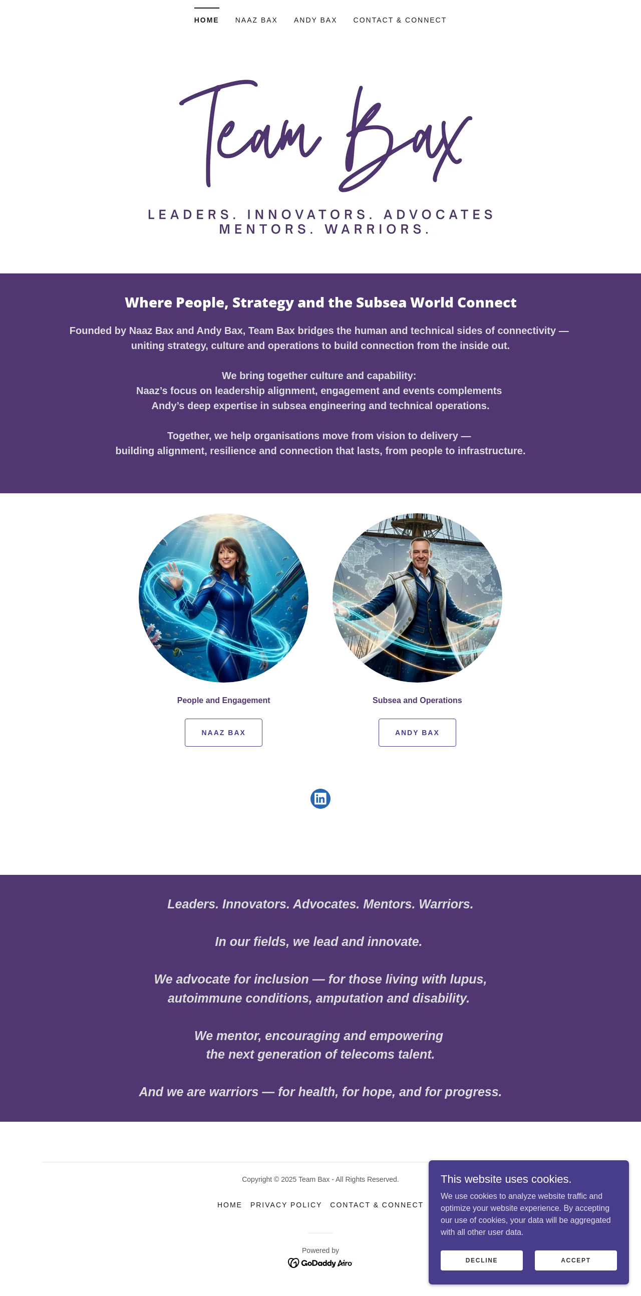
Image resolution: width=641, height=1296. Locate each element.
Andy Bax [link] (316, 20)
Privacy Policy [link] (286, 1205)
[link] (320, 801)
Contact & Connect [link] (400, 20)
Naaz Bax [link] (256, 20)
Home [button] (229, 1205)
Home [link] (206, 20)
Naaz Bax (223, 733)
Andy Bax (417, 733)
